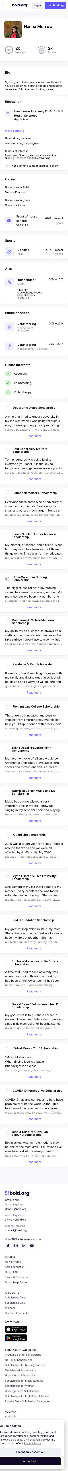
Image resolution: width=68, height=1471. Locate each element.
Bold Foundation (14, 1266)
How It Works (13, 1261)
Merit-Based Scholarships (20, 1370)
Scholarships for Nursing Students (25, 1365)
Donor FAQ (11, 1272)
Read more (34, 436)
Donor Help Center (16, 1282)
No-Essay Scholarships (18, 1359)
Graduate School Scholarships (23, 1354)
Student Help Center (17, 1313)
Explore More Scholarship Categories (27, 1401)
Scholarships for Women (19, 1385)
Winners (10, 1307)
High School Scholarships (20, 1375)
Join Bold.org (55, 5)
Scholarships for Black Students (24, 1380)
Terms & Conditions (16, 1277)
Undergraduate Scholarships (22, 1391)
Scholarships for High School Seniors (27, 1396)
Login (37, 5)
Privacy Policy (32, 1443)
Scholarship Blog (15, 1302)
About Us (10, 1416)
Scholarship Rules (15, 1297)
